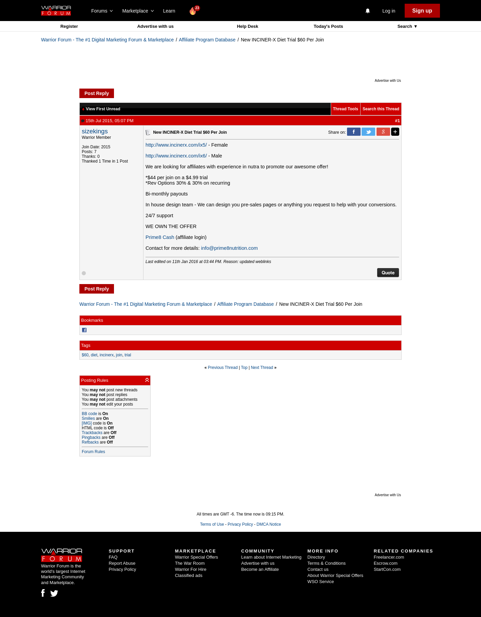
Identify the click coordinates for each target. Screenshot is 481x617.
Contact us (317, 569)
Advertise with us (155, 26)
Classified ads (189, 575)
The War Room (190, 563)
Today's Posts (328, 26)
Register (69, 26)
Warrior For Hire (191, 569)
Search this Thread (381, 109)
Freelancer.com (389, 557)
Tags (85, 345)
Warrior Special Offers (196, 557)
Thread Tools (345, 109)
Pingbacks (91, 437)
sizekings (95, 131)
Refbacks (90, 442)
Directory (316, 557)
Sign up (422, 11)
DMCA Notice (268, 524)
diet (94, 355)
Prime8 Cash (160, 237)
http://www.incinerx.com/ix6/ (176, 155)
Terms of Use (212, 524)
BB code (89, 413)
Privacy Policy (240, 524)
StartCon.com (387, 569)
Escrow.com (386, 563)
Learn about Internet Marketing (271, 557)
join (119, 355)
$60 (85, 355)
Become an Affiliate (260, 569)
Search (405, 26)
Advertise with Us (388, 80)
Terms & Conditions (326, 563)
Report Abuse (122, 563)
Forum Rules (93, 451)
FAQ (113, 557)
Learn (171, 11)
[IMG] (87, 423)
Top (244, 367)
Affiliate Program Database (207, 39)
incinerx (107, 355)
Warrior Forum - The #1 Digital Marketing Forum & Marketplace (107, 39)
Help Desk (247, 26)
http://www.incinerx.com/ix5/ (176, 145)
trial (127, 355)
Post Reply (96, 93)
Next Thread (262, 367)
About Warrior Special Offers (335, 575)
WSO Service (320, 581)
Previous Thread (223, 367)
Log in (388, 11)
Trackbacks (92, 432)
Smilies (88, 418)
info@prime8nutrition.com (229, 248)
